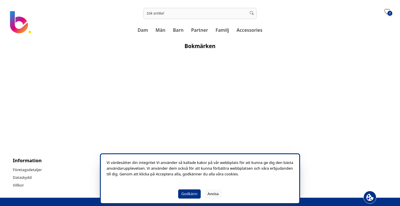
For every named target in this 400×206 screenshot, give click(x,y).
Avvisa (213, 193)
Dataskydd (22, 177)
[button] (143, 30)
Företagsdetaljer (27, 169)
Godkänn (189, 193)
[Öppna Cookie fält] (369, 197)
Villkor (18, 185)
